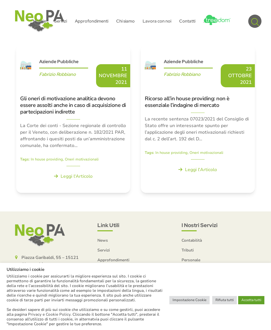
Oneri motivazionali (82, 159)
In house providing (47, 159)
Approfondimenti (113, 260)
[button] (254, 21)
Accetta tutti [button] (251, 300)
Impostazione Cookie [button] (189, 300)
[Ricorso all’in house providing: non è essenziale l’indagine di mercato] (198, 119)
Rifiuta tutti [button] (224, 300)
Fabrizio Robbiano (57, 74)
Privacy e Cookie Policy (49, 314)
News (102, 240)
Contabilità (192, 240)
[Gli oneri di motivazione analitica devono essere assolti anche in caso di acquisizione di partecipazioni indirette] (73, 119)
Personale (191, 260)
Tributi (188, 250)
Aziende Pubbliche (59, 61)
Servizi (103, 250)
